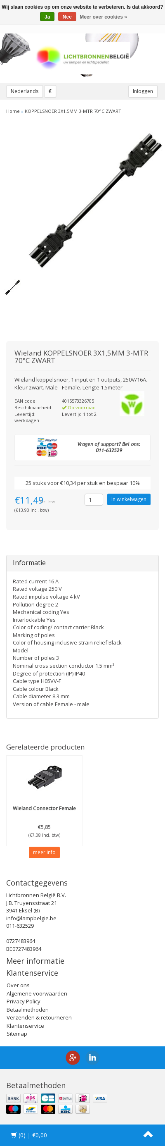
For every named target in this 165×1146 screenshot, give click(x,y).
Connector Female (44, 808)
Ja (47, 17)
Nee (67, 17)
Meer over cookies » (103, 17)
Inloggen (143, 91)
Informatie (29, 562)
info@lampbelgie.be (31, 918)
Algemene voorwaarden (37, 993)
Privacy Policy (23, 1001)
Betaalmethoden (28, 1009)
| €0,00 (29, 1135)
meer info (44, 852)
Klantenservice (25, 1025)
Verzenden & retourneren (39, 1017)
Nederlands (24, 91)
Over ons (18, 985)
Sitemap (17, 1033)
